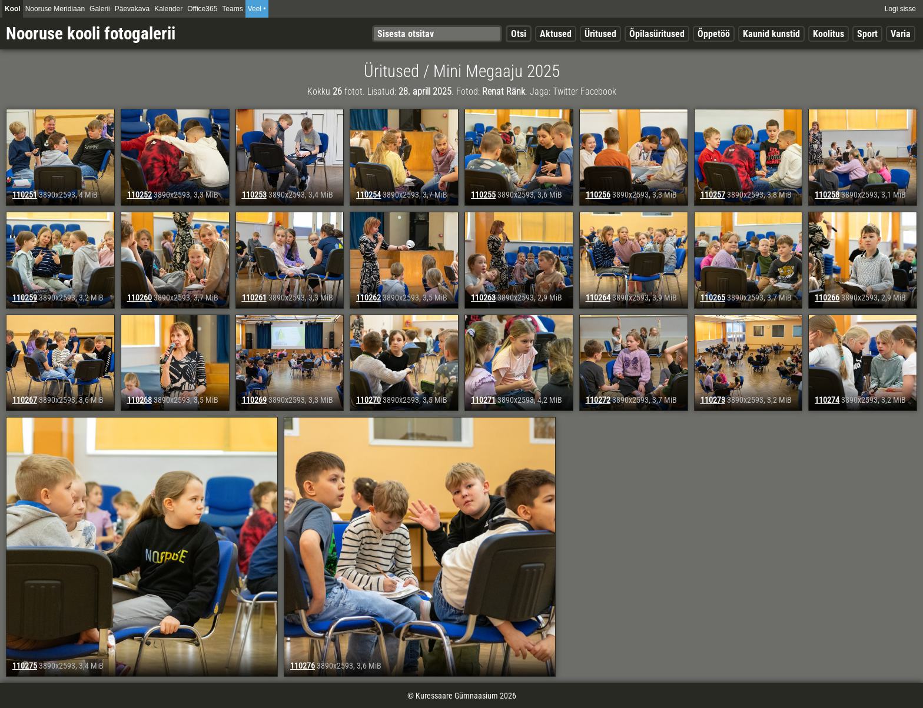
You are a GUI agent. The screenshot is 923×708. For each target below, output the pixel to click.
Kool (13, 9)
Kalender (168, 9)
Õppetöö (714, 33)
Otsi (518, 33)
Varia (901, 33)
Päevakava (132, 9)
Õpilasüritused (657, 33)
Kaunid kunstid (771, 33)
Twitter (565, 91)
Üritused (600, 33)
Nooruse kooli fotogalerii (90, 34)
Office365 (202, 9)
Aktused (556, 33)
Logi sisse (900, 9)
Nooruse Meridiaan (55, 9)
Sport (867, 33)
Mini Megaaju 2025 (496, 71)
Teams (232, 9)
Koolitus (828, 33)
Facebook (598, 91)
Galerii (99, 9)
